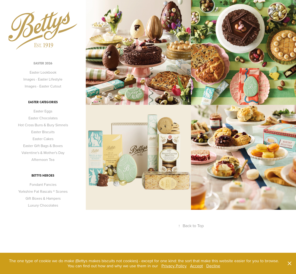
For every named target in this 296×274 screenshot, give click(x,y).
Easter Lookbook (43, 72)
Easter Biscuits (43, 131)
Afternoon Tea (42, 159)
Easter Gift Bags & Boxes (43, 145)
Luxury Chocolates (43, 205)
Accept (196, 266)
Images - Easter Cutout (43, 86)
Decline (213, 266)
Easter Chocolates (43, 117)
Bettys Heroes (42, 176)
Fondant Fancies (43, 184)
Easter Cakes (43, 138)
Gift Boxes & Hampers (43, 198)
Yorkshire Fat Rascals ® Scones (43, 191)
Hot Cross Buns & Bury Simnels (43, 124)
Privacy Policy (174, 266)
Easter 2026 (43, 63)
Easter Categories (43, 102)
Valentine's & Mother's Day (43, 152)
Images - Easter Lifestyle (42, 79)
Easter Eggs (43, 111)
